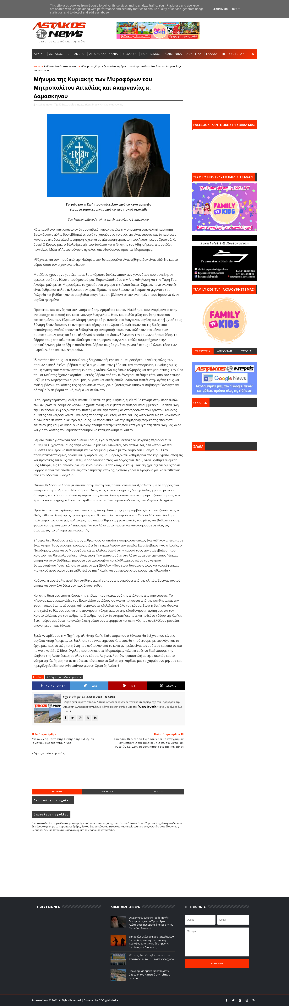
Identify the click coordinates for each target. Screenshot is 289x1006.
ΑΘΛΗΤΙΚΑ (194, 54)
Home (37, 66)
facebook (107, 791)
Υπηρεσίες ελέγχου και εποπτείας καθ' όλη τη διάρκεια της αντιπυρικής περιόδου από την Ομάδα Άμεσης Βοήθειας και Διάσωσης (151, 942)
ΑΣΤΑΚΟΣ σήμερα (224, 423)
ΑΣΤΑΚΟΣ (56, 54)
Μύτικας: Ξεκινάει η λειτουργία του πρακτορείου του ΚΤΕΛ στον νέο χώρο (151, 957)
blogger (57, 791)
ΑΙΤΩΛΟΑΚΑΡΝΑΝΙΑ (103, 54)
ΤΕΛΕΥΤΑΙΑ (202, 351)
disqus (158, 791)
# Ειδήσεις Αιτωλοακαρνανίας (63, 677)
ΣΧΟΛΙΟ (168, 685)
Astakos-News (40, 1000)
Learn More (220, 9)
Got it (236, 9)
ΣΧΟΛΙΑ (246, 351)
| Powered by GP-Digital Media (100, 1000)
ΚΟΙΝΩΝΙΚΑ (173, 54)
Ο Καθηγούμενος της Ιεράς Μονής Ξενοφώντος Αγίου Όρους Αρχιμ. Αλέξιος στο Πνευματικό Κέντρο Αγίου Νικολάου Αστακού (151, 923)
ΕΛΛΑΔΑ (211, 54)
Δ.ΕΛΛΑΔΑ (130, 54)
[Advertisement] (108, 775)
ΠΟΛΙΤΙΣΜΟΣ (150, 54)
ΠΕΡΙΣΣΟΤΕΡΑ (232, 54)
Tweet (91, 685)
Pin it (130, 685)
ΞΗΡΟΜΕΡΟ (76, 54)
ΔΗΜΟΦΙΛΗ (224, 351)
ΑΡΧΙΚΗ (39, 54)
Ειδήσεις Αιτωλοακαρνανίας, (106, 104)
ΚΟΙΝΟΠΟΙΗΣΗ (53, 685)
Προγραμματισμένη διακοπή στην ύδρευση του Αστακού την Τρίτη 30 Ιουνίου (149, 974)
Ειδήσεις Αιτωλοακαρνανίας (60, 66)
